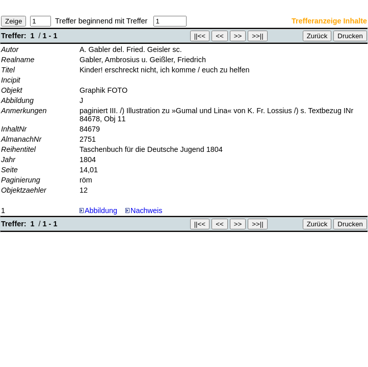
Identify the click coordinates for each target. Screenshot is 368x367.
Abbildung (101, 210)
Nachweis (143, 210)
